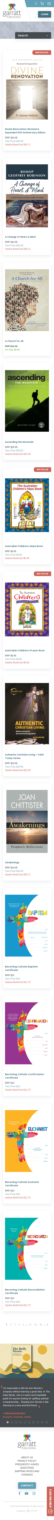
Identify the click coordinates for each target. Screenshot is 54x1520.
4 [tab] (20, 1422)
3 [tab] (16, 1422)
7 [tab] (33, 1422)
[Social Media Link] (19, 1494)
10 (30, 1324)
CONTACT (27, 1485)
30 (41, 1324)
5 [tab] (24, 1422)
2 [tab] (12, 1422)
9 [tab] (42, 1422)
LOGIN (44, 14)
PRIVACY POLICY (27, 1461)
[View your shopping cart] (42, 3)
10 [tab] (46, 1422)
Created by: (27, 1511)
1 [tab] (7, 1422)
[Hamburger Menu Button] (49, 3)
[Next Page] (47, 1324)
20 (35, 1324)
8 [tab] (37, 1422)
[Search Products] (36, 3)
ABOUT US (27, 1457)
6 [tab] (29, 1422)
